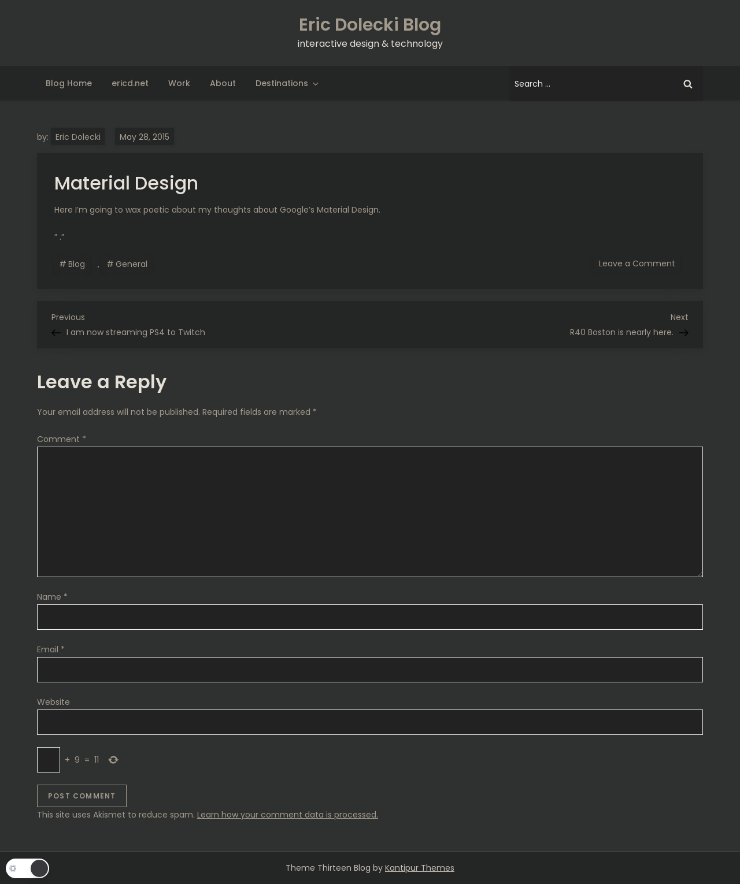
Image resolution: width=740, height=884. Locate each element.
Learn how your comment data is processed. (287, 814)
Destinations (288, 83)
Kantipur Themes (419, 868)
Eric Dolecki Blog (370, 25)
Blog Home (69, 83)
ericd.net (130, 83)
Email (51, 649)
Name (52, 597)
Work (179, 83)
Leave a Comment (639, 263)
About (223, 83)
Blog (76, 264)
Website (53, 702)
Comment (61, 439)
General (131, 264)
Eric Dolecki (78, 137)
